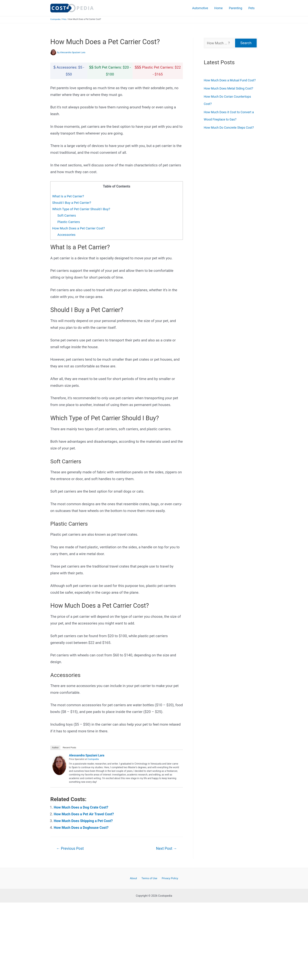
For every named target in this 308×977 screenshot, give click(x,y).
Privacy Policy (168, 878)
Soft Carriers (67, 215)
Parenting (235, 8)
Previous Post (71, 848)
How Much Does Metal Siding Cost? (228, 88)
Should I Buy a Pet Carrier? (72, 202)
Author (55, 747)
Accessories (66, 235)
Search (245, 43)
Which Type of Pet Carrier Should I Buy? (82, 209)
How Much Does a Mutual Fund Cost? (230, 80)
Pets (251, 8)
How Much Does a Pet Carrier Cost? (79, 228)
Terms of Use (149, 878)
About (134, 878)
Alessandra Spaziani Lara (86, 755)
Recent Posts (69, 747)
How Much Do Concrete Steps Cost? (229, 127)
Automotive (200, 8)
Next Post (166, 848)
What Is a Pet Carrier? (68, 196)
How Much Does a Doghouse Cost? (82, 828)
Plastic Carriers (69, 222)
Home (218, 8)
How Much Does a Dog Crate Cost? (82, 807)
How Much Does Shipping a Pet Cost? (84, 821)
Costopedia (55, 19)
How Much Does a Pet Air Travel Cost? (85, 814)
